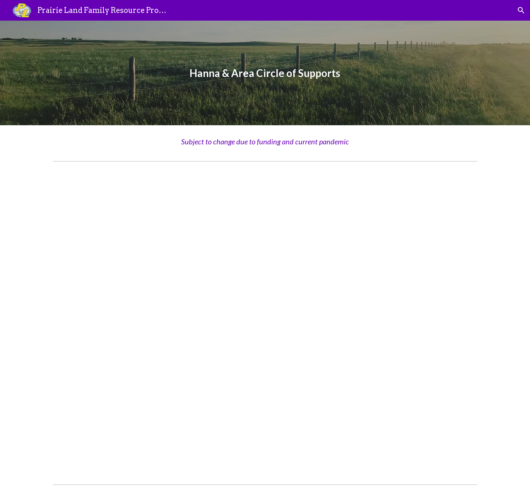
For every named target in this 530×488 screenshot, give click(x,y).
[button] (521, 10)
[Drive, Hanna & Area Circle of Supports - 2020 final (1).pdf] (265, 323)
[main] (265, 73)
